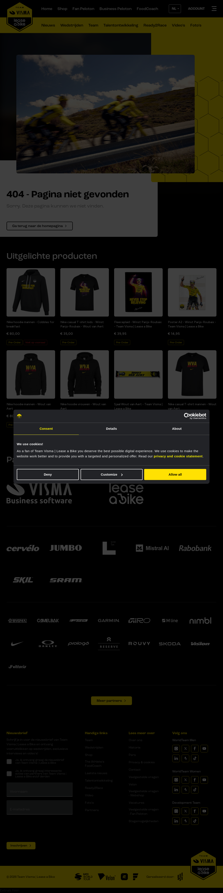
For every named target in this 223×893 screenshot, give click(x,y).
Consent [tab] (46, 428)
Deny (48, 474)
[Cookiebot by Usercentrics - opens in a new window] (187, 416)
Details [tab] (111, 428)
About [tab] (177, 428)
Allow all (175, 474)
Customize (112, 474)
